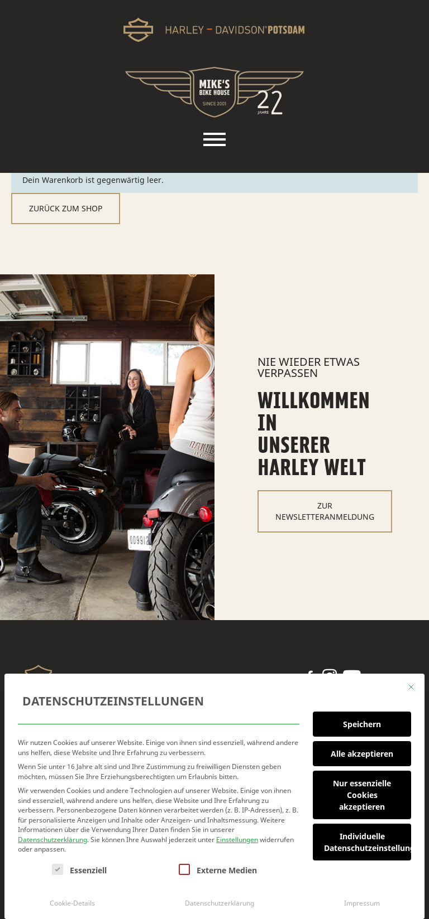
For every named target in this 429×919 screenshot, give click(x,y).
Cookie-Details (72, 898)
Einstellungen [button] (237, 835)
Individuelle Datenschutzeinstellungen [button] (367, 838)
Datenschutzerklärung (52, 835)
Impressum (362, 898)
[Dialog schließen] (411, 683)
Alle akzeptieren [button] (362, 749)
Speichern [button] (362, 720)
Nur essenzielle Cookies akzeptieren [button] (362, 791)
